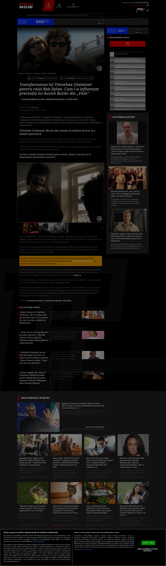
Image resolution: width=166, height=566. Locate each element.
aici (37, 554)
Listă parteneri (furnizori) (82, 549)
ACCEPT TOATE (148, 543)
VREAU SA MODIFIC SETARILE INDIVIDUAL (147, 549)
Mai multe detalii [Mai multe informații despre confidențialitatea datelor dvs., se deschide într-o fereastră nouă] (39, 541)
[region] (83, 547)
